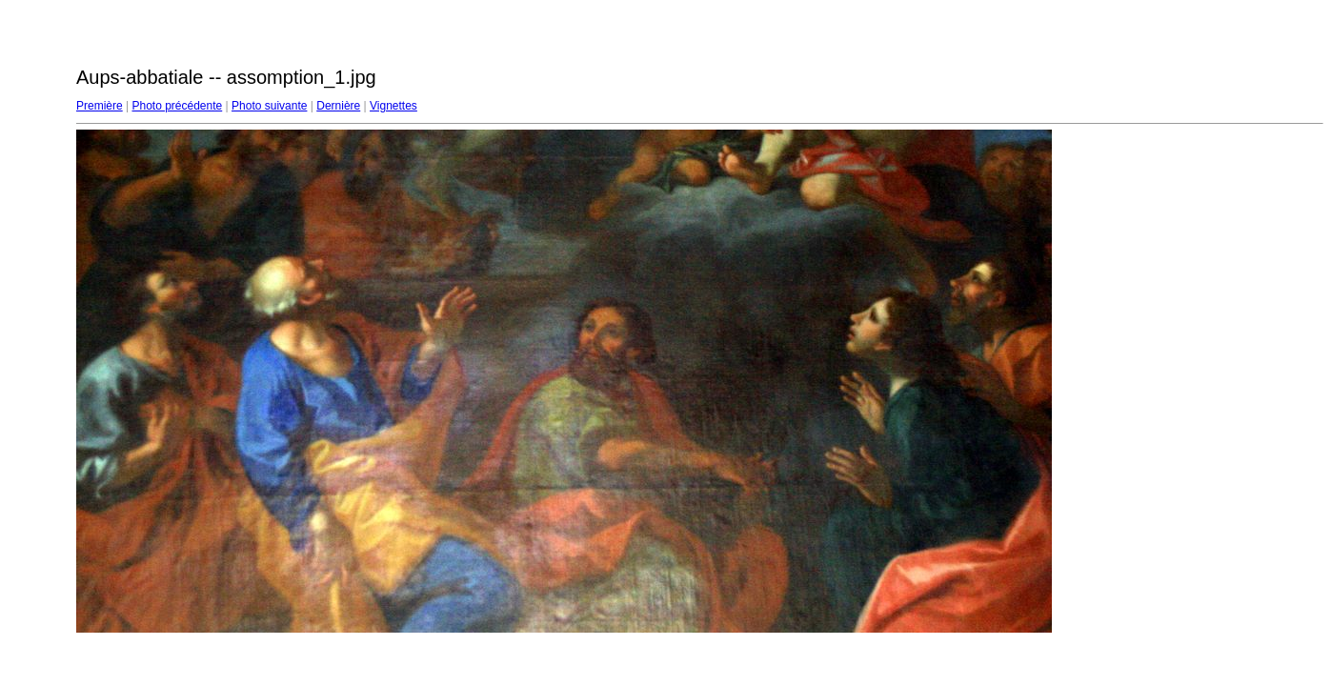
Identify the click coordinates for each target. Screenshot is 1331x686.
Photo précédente (176, 105)
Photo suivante (269, 105)
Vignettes (393, 105)
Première (99, 105)
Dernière (338, 105)
